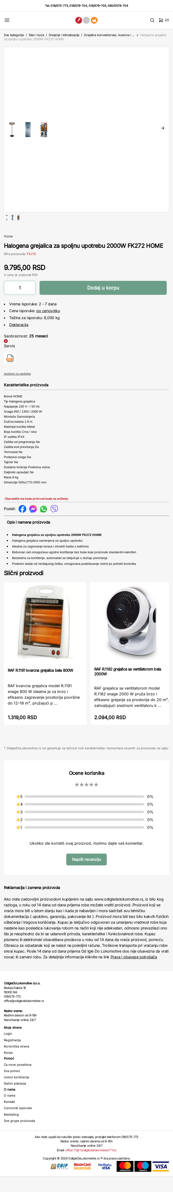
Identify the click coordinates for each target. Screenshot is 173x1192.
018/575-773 (59, 5)
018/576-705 (97, 5)
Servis (9, 361)
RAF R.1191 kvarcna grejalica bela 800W (40, 685)
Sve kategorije (14, 35)
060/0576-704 (118, 5)
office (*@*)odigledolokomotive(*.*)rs (90, 1165)
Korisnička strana (16, 1062)
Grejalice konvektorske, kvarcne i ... (109, 35)
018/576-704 (78, 5)
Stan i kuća (36, 35)
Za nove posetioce (18, 1080)
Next (162, 128)
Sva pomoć (12, 1086)
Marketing (11, 1130)
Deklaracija (18, 340)
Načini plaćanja (15, 1099)
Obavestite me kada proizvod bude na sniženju (36, 514)
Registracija (12, 1055)
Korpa (8, 1068)
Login (8, 1049)
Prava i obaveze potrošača (134, 972)
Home (8, 252)
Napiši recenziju (86, 874)
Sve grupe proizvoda (19, 1136)
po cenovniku (48, 326)
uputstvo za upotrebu (17, 389)
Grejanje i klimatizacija (64, 35)
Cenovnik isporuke (18, 1123)
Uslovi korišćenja (16, 1092)
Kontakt (9, 1117)
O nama (9, 1111)
